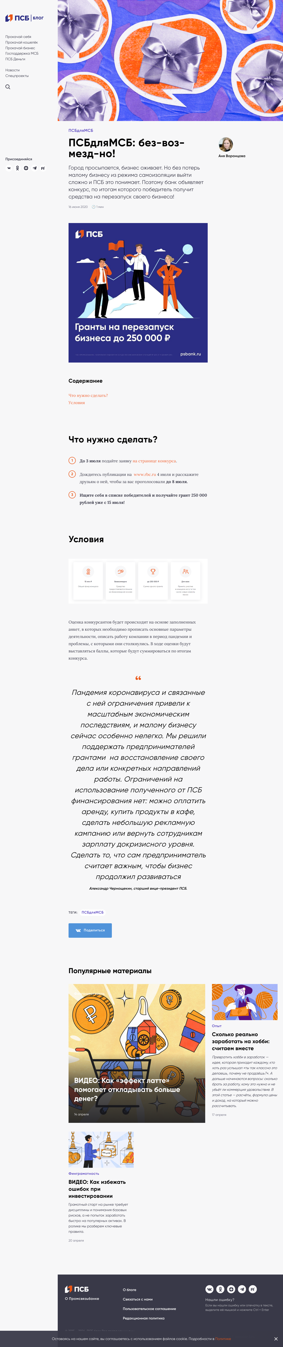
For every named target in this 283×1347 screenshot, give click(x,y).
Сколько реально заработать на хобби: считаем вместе (241, 1041)
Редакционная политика (144, 1318)
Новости (12, 70)
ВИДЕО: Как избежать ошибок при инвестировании (97, 1189)
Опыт (217, 1026)
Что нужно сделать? (88, 395)
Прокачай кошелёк (21, 42)
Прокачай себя (18, 37)
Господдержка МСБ (22, 53)
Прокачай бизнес (20, 48)
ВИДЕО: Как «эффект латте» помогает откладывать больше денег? (127, 1089)
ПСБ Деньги (15, 59)
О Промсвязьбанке (82, 1299)
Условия (77, 402)
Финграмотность (89, 994)
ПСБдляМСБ (81, 130)
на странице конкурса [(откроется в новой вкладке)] (154, 460)
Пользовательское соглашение (149, 1309)
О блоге (129, 1290)
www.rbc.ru (145, 474)
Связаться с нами (138, 1299)
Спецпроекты (17, 76)
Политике (223, 1339)
